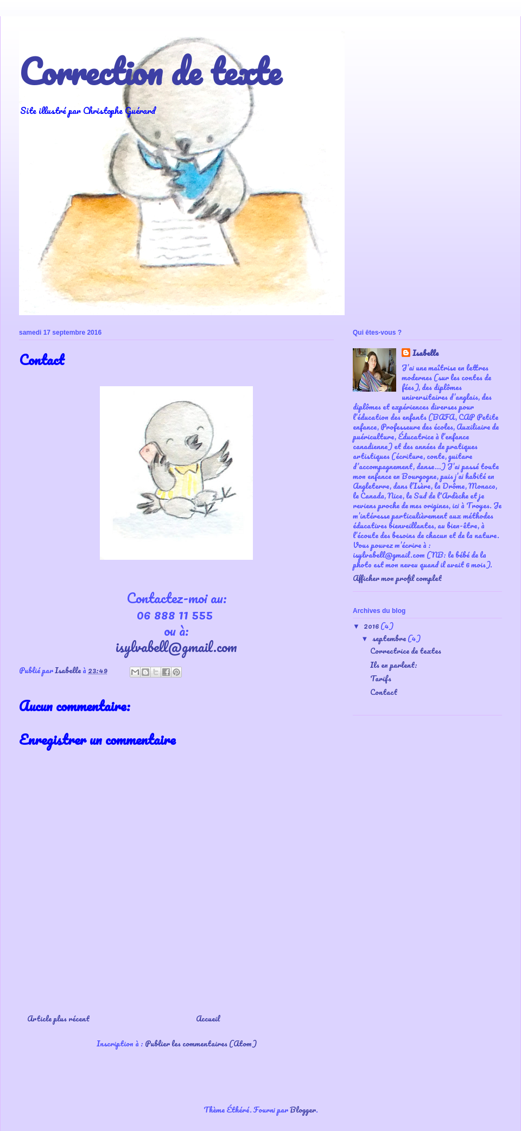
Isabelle (425, 353)
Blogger (303, 1109)
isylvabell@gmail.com (176, 646)
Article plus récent (58, 1018)
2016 (372, 625)
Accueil (208, 1018)
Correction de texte (150, 71)
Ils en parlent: (393, 665)
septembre (390, 638)
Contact (383, 692)
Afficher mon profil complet (397, 578)
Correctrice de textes (405, 650)
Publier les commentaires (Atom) (201, 1043)
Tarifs (380, 678)
